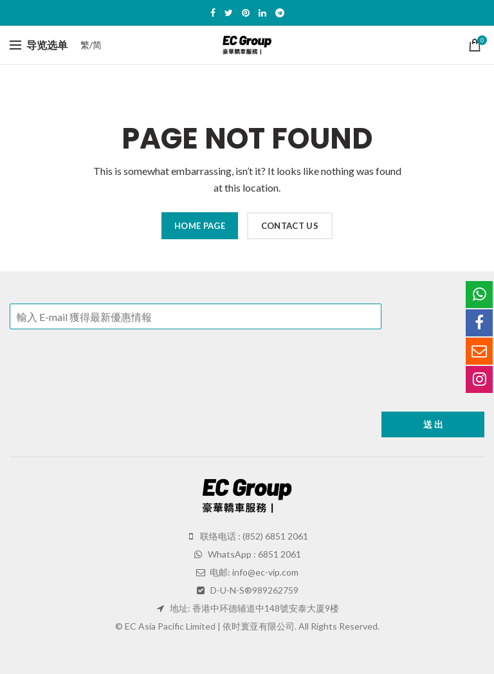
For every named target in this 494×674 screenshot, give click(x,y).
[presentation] (107, 390)
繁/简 (91, 44)
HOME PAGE (199, 226)
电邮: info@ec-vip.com (253, 572)
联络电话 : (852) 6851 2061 (253, 536)
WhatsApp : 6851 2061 (253, 554)
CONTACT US (289, 226)
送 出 (433, 424)
